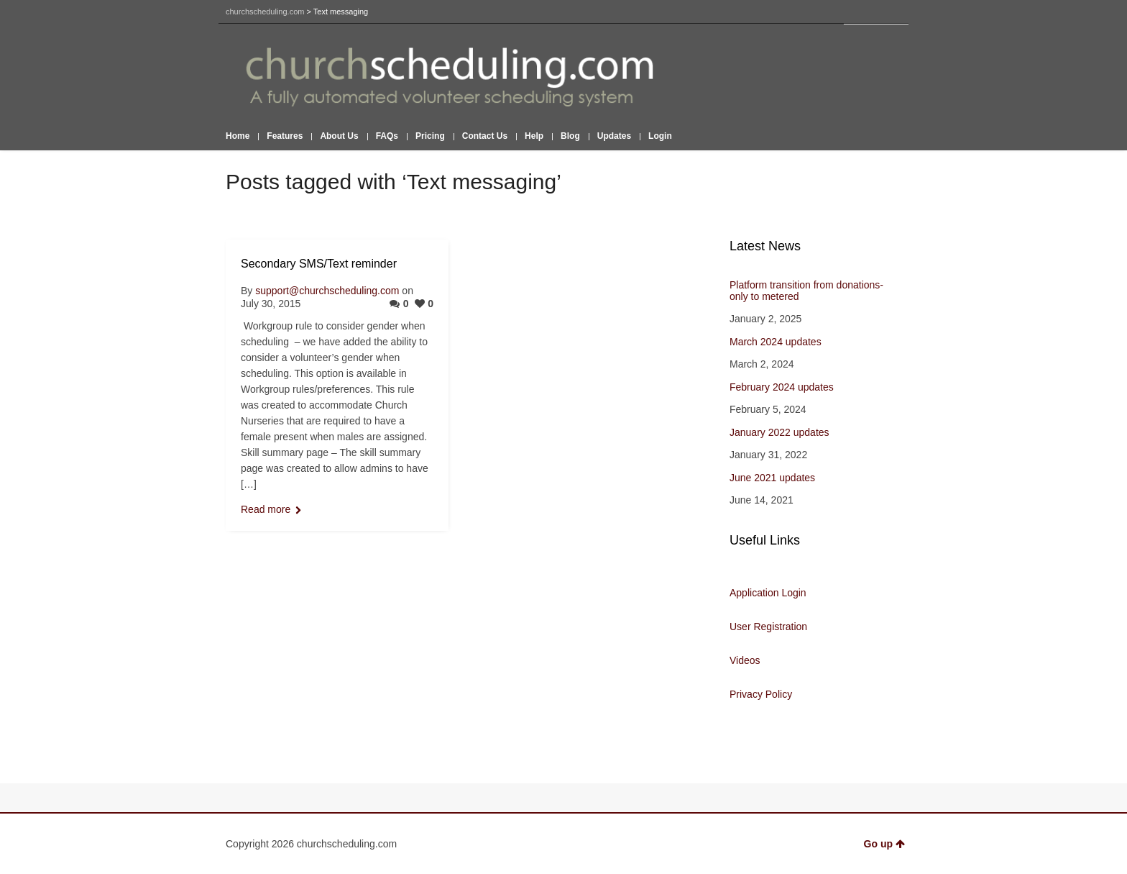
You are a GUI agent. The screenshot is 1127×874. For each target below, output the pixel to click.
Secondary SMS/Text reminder (319, 264)
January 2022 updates (779, 432)
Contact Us (484, 136)
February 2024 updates (782, 387)
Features (285, 136)
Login (660, 136)
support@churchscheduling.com (327, 290)
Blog (570, 136)
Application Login (768, 592)
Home (237, 136)
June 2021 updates (772, 477)
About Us (339, 136)
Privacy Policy (761, 694)
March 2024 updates (776, 341)
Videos (745, 660)
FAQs (387, 136)
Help (534, 136)
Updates (614, 136)
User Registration (768, 626)
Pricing (430, 136)
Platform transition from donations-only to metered (806, 290)
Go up (884, 844)
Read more (265, 509)
